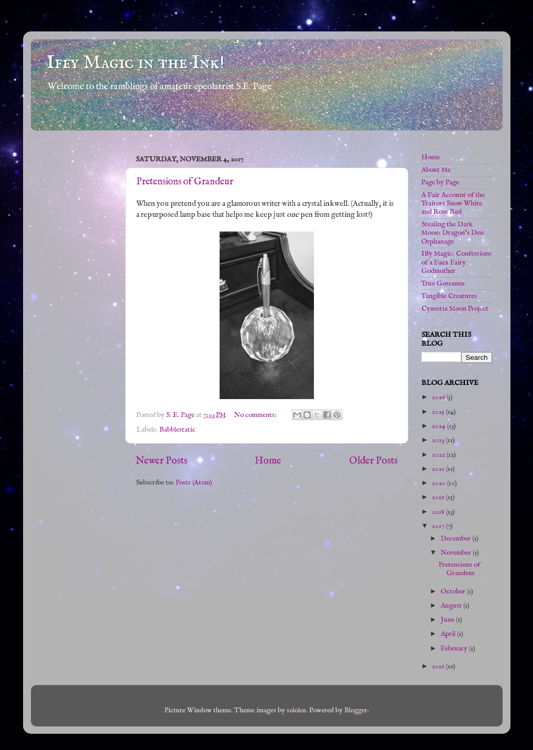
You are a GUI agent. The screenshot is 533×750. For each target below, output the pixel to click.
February (455, 648)
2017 (439, 526)
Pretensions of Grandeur (184, 182)
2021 (439, 469)
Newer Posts (162, 461)
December (456, 538)
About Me (436, 170)
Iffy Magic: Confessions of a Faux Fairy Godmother (456, 262)
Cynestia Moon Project (454, 308)
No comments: (256, 415)
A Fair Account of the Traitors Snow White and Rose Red (453, 203)
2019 (439, 497)
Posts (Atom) (194, 482)
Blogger (355, 710)
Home (268, 461)
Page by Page (440, 182)
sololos (296, 710)
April (449, 634)
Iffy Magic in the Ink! (135, 63)
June (448, 619)
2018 (439, 512)
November (457, 552)
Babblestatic (177, 429)
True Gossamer (443, 283)
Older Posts (373, 461)
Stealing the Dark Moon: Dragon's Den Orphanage (452, 233)
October (454, 591)
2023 (439, 440)
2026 (439, 397)
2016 (439, 666)
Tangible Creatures (449, 296)
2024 (439, 426)
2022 (439, 454)
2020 (439, 483)
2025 (439, 411)
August (452, 605)
